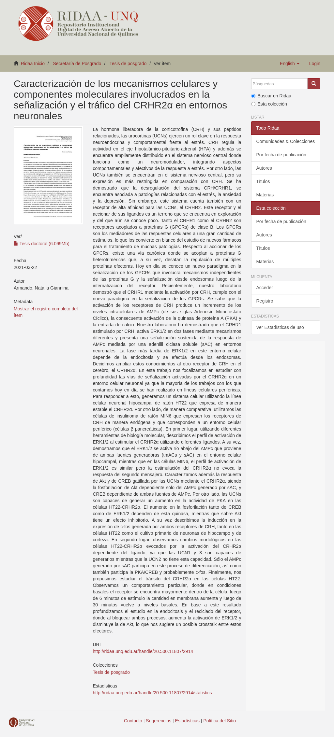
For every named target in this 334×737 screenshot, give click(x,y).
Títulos (263, 181)
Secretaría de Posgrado (77, 63)
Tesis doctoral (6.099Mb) (41, 243)
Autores (264, 168)
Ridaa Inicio (33, 63)
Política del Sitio (220, 720)
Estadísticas (187, 720)
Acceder (264, 287)
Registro (264, 301)
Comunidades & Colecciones (285, 141)
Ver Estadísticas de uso (280, 327)
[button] (289, 63)
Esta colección (269, 103)
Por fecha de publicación (281, 154)
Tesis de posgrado (128, 63)
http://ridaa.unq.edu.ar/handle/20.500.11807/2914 (143, 651)
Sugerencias (158, 720)
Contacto (133, 720)
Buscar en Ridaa (271, 95)
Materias (265, 194)
